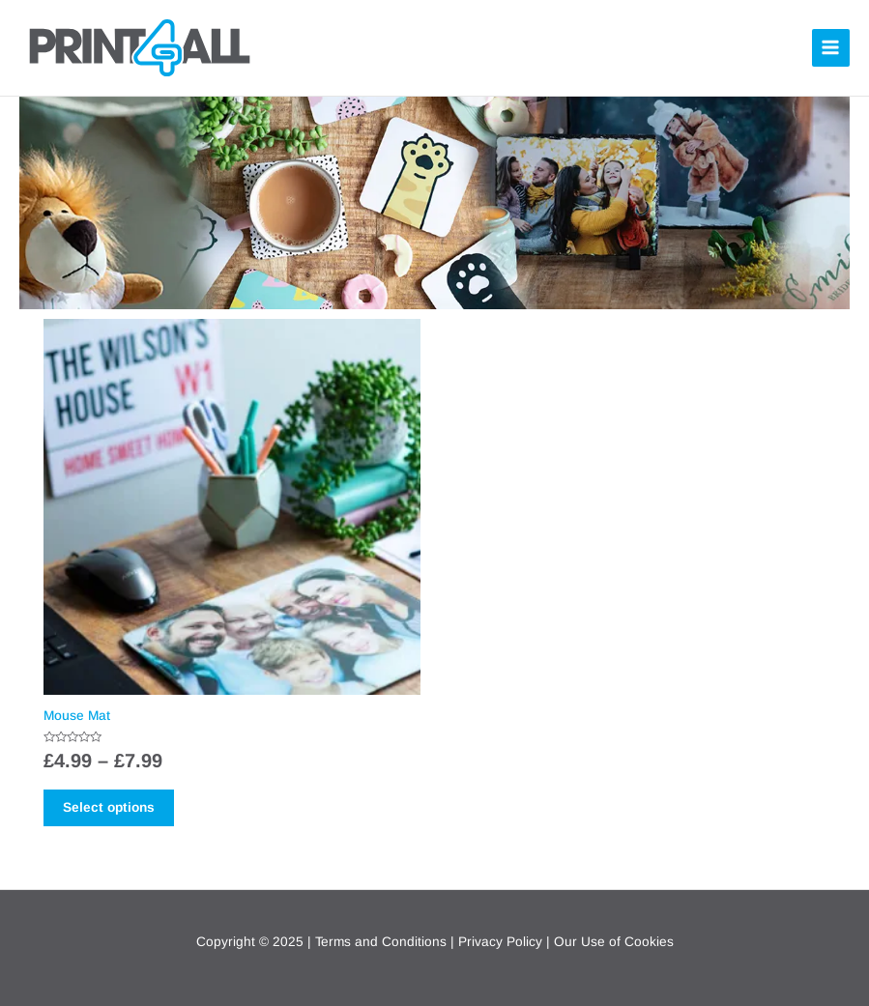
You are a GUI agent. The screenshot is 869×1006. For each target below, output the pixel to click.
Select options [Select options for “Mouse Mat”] (109, 807)
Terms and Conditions (381, 941)
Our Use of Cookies (614, 941)
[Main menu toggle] (831, 48)
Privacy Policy (500, 941)
